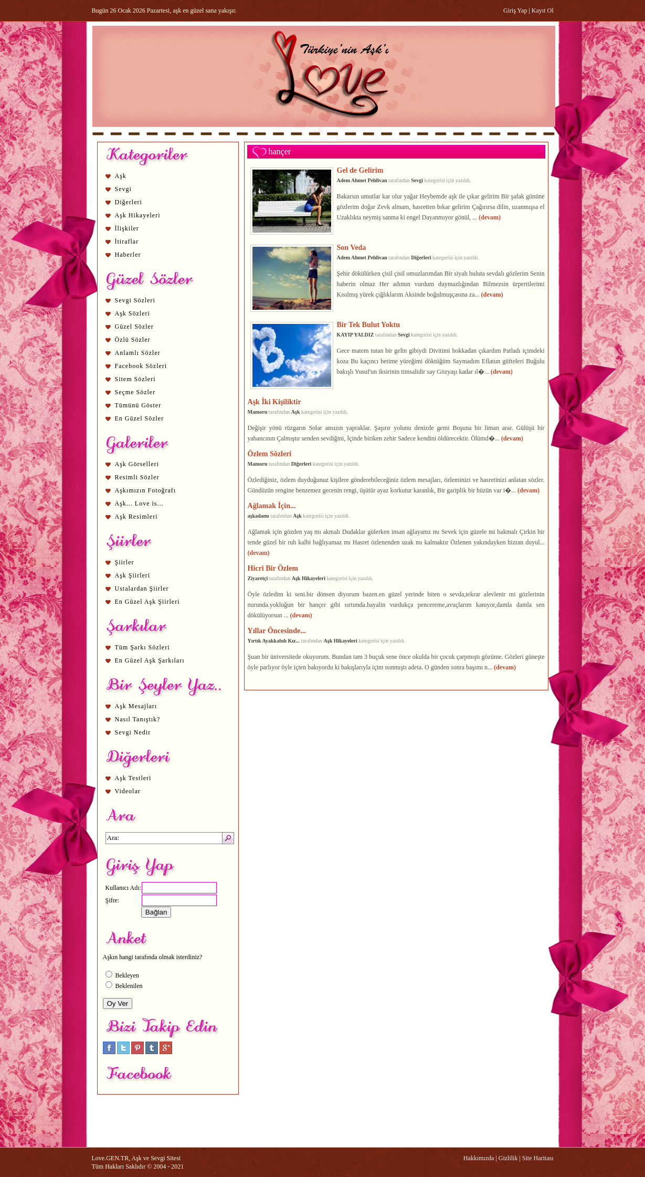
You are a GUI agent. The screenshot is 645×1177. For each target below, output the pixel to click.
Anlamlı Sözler (138, 352)
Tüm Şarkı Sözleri (142, 647)
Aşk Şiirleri (133, 575)
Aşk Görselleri (137, 464)
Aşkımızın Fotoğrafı (145, 490)
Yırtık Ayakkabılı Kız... (274, 641)
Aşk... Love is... (139, 503)
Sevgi (123, 189)
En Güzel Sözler (139, 418)
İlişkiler (127, 228)
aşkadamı (258, 516)
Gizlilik (508, 1158)
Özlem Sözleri (270, 453)
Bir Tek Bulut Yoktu (368, 324)
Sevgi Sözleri (135, 300)
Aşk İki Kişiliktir (274, 401)
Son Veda (351, 247)
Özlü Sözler (133, 339)
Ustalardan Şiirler (142, 588)
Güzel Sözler (134, 326)
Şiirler (124, 562)
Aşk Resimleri (136, 516)
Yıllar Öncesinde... (277, 630)
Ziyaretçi (258, 578)
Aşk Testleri (133, 778)
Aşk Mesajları (136, 706)
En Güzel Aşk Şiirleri (147, 601)
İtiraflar (127, 241)
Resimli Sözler (137, 477)
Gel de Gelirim (360, 170)
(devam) (490, 217)
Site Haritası (538, 1158)
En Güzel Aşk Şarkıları (150, 660)
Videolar (128, 791)
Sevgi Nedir (133, 732)
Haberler (128, 254)
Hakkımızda (478, 1158)
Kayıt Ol (543, 10)
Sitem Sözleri (135, 379)
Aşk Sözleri (132, 313)
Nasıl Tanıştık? (138, 719)
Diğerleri (128, 202)
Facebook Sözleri (141, 366)
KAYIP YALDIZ (355, 335)
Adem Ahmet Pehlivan (362, 180)
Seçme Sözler (135, 392)
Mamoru (258, 412)
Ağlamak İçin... (272, 505)
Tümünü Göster (138, 405)
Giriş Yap (515, 10)
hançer (280, 151)
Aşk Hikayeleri (138, 215)
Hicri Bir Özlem (273, 568)
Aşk (120, 176)
